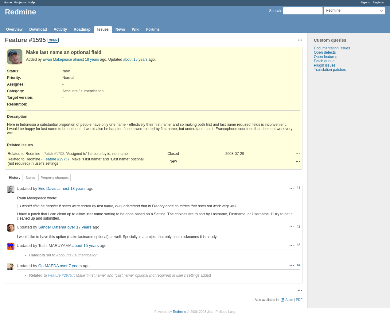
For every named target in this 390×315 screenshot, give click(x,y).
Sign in (365, 2)
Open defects (325, 52)
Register (378, 2)
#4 (298, 265)
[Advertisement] (338, 168)
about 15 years (135, 59)
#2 (298, 226)
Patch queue (324, 61)
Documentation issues (332, 48)
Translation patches (330, 69)
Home (8, 2)
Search (275, 11)
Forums (153, 29)
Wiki (135, 29)
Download (38, 29)
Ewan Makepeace (57, 59)
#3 (298, 245)
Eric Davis (47, 188)
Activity (60, 29)
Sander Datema (52, 227)
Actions (297, 153)
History (14, 177)
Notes (30, 177)
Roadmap (82, 29)
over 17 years (79, 227)
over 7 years (71, 265)
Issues (103, 29)
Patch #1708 (54, 154)
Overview (14, 29)
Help (32, 2)
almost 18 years (86, 59)
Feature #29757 (57, 159)
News (120, 29)
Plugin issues (325, 65)
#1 (298, 188)
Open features (325, 57)
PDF (299, 300)
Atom (289, 300)
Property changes (54, 177)
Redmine (179, 311)
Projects (20, 2)
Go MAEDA (48, 265)
